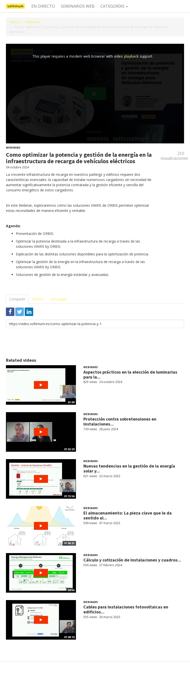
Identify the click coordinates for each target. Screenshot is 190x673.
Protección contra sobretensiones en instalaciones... (119, 421)
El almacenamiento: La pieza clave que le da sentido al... (127, 515)
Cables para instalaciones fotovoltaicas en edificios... (125, 609)
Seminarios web (78, 6)
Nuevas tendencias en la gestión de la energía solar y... (129, 468)
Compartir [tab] (17, 299)
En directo (43, 6)
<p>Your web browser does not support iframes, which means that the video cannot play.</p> (95, 93)
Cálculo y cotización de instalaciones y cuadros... (132, 560)
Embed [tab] (37, 299)
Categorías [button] (114, 6)
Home (15, 22)
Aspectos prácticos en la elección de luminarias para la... (130, 374)
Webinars (32, 22)
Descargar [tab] (58, 299)
